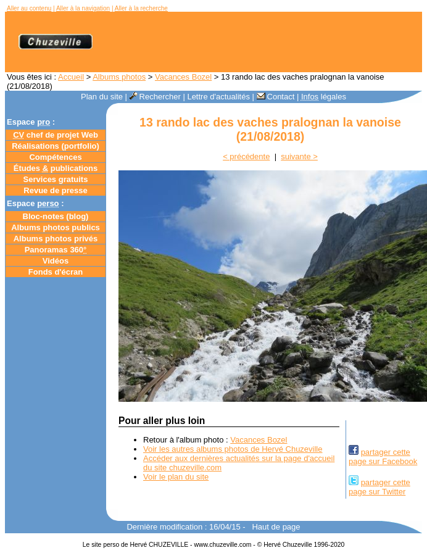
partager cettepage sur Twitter (379, 487)
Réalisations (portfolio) (55, 146)
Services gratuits (55, 179)
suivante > (299, 156)
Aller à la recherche (141, 8)
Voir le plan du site (176, 476)
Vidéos (55, 260)
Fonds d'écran (55, 271)
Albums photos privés (56, 238)
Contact (276, 96)
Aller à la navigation (83, 8)
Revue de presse (55, 190)
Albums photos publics (55, 227)
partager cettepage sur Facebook (383, 456)
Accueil (71, 76)
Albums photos (119, 76)
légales (323, 96)
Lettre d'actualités (218, 96)
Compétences (55, 157)
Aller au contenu (29, 8)
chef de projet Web (55, 134)
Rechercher (155, 96)
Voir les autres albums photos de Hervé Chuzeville (232, 449)
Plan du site (102, 96)
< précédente (246, 156)
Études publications (56, 168)
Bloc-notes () (56, 216)
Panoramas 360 (56, 249)
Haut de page (276, 526)
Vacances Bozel (183, 76)
